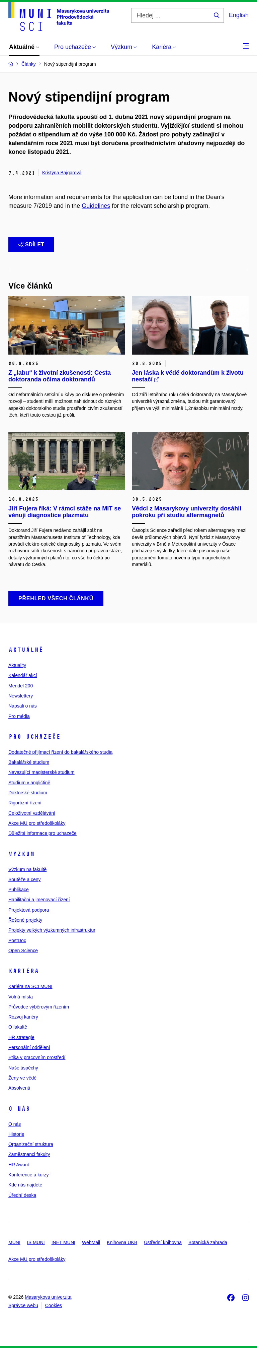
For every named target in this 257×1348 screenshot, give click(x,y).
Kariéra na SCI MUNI (30, 986)
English (239, 15)
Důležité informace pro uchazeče (42, 833)
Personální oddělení (29, 1047)
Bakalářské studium (28, 762)
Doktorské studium (27, 792)
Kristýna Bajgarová (62, 172)
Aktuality (17, 665)
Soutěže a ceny (24, 879)
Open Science (23, 950)
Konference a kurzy (28, 1174)
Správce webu (23, 1305)
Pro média (19, 716)
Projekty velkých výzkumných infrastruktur (51, 930)
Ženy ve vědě (22, 1078)
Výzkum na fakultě (27, 869)
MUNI (14, 1242)
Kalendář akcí (22, 675)
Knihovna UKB (122, 1242)
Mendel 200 (20, 685)
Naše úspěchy (23, 1067)
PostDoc (17, 940)
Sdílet (31, 244)
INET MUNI (63, 1242)
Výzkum (21, 854)
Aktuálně (25, 650)
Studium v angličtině (29, 782)
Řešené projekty (25, 920)
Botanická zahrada (207, 1242)
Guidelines (96, 205)
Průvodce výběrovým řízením (38, 1006)
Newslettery (20, 695)
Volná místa (20, 996)
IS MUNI (36, 1242)
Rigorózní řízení (24, 802)
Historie (16, 1134)
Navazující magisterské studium (41, 772)
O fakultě (17, 1027)
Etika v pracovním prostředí (36, 1057)
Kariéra (23, 971)
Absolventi (19, 1088)
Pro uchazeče (34, 736)
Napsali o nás (22, 706)
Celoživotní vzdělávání (31, 813)
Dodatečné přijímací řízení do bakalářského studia (60, 752)
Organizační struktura (30, 1144)
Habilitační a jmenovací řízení (39, 899)
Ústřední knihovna (163, 1242)
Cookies (53, 1305)
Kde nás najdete (25, 1184)
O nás (19, 1108)
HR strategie (21, 1037)
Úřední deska (22, 1195)
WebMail (91, 1242)
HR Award (18, 1164)
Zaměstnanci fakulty (29, 1154)
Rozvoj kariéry (23, 1017)
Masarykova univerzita (48, 1297)
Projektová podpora (28, 910)
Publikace (18, 889)
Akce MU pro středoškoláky (36, 823)
